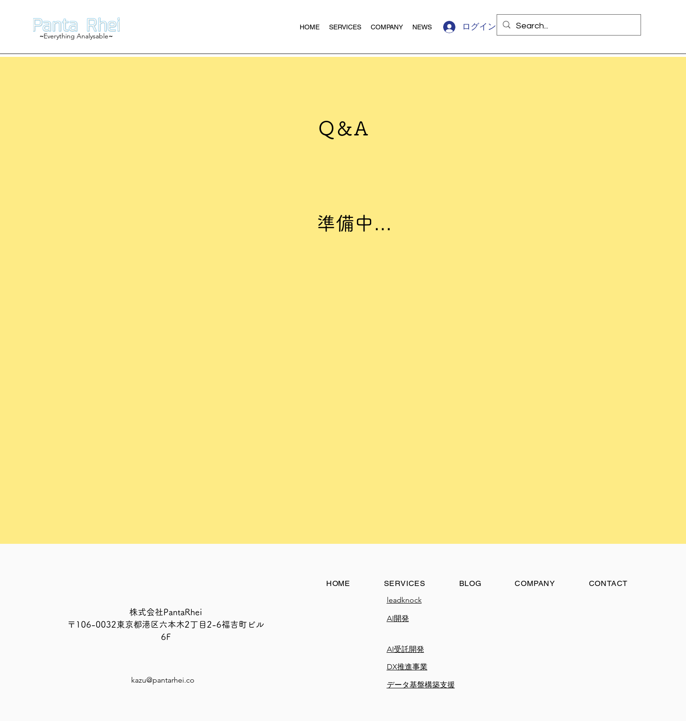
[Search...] (568, 26)
